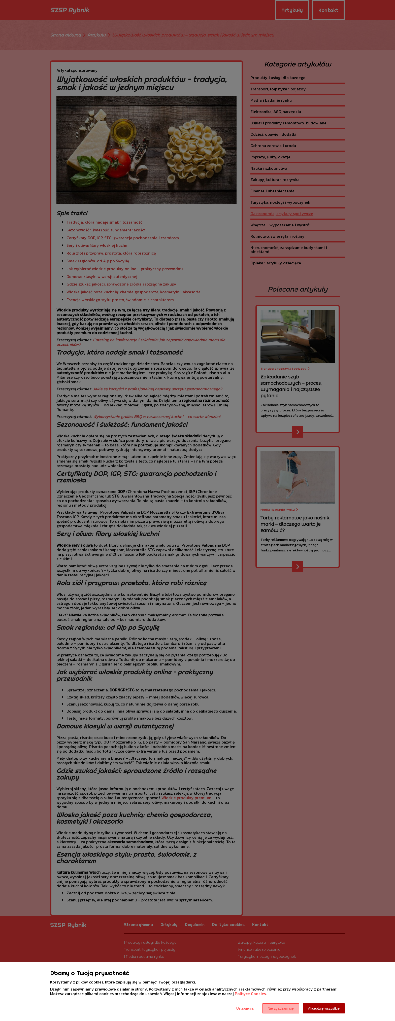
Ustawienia (244, 1008)
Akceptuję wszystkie (324, 1008)
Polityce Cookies (250, 994)
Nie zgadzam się (281, 1008)
